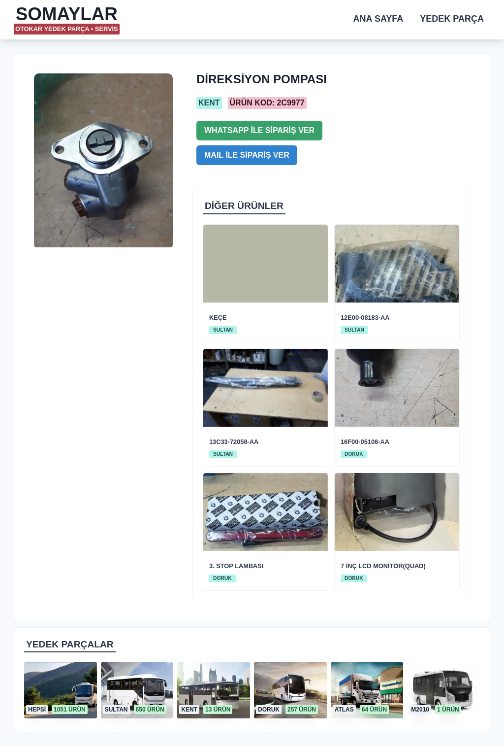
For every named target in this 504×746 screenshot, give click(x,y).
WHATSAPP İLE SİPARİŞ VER (259, 130)
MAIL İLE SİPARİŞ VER (246, 155)
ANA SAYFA (378, 19)
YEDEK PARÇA (452, 19)
